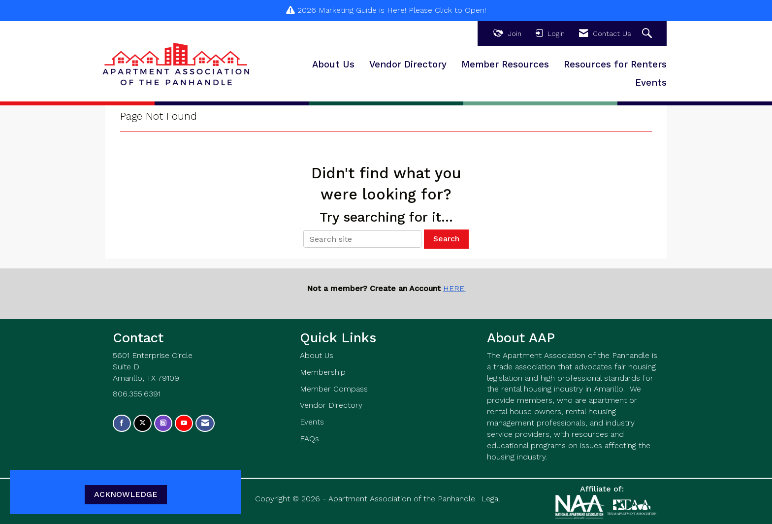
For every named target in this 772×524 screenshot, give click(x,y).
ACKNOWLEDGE (126, 494)
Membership (323, 372)
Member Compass (334, 388)
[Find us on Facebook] (122, 423)
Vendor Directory (408, 64)
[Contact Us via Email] (205, 423)
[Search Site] (648, 34)
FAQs (309, 438)
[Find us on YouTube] (184, 423)
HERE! (454, 288)
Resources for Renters (615, 64)
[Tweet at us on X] (142, 423)
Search (446, 238)
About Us (333, 64)
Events (651, 82)
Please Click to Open (446, 10)
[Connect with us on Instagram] (163, 423)
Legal (491, 498)
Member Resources (505, 64)
